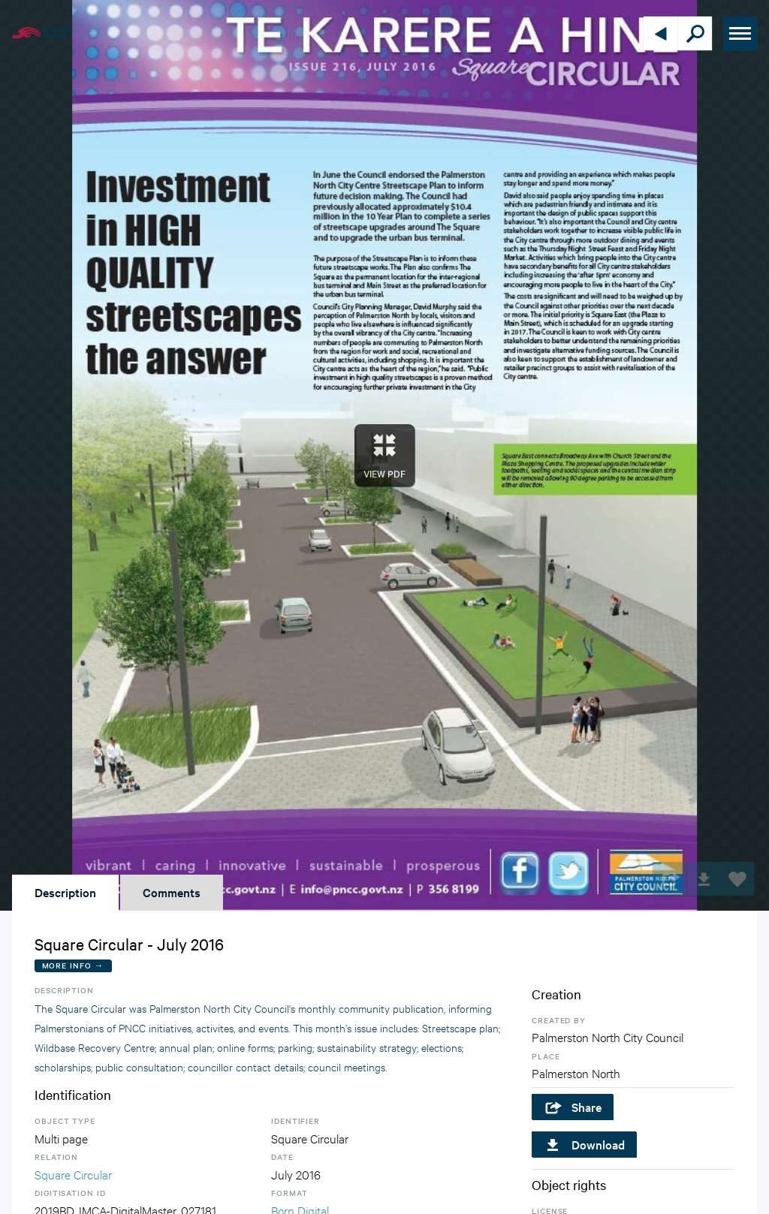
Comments (172, 892)
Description (65, 892)
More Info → (73, 965)
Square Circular (73, 1174)
